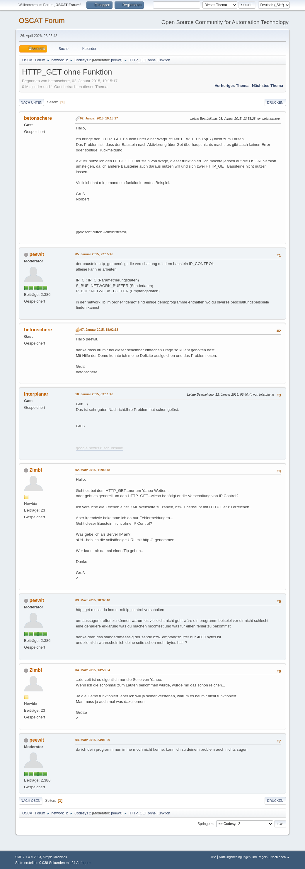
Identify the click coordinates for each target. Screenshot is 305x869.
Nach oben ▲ (280, 857)
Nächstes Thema (267, 85)
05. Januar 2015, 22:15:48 (94, 254)
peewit (116, 60)
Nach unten (31, 102)
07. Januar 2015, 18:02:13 (99, 329)
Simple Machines (55, 857)
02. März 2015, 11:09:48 (92, 470)
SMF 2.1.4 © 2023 (28, 857)
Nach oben (30, 800)
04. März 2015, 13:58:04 (92, 670)
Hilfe (213, 857)
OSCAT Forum (41, 20)
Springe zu (205, 823)
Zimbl (36, 470)
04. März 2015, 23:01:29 (92, 740)
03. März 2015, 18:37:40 (92, 600)
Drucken (275, 102)
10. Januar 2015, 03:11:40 (94, 394)
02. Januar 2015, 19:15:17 (99, 118)
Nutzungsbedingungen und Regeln (243, 857)
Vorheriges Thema (231, 85)
